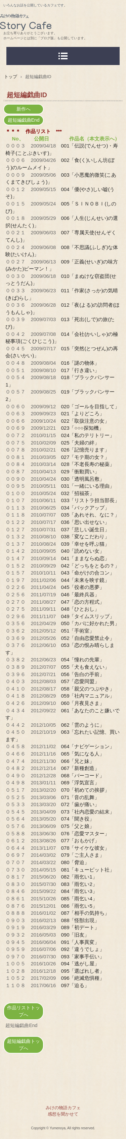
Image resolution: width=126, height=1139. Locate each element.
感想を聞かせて (63, 1114)
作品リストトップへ (23, 1011)
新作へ (23, 109)
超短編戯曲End (24, 120)
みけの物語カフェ (63, 20)
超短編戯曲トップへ (23, 1044)
